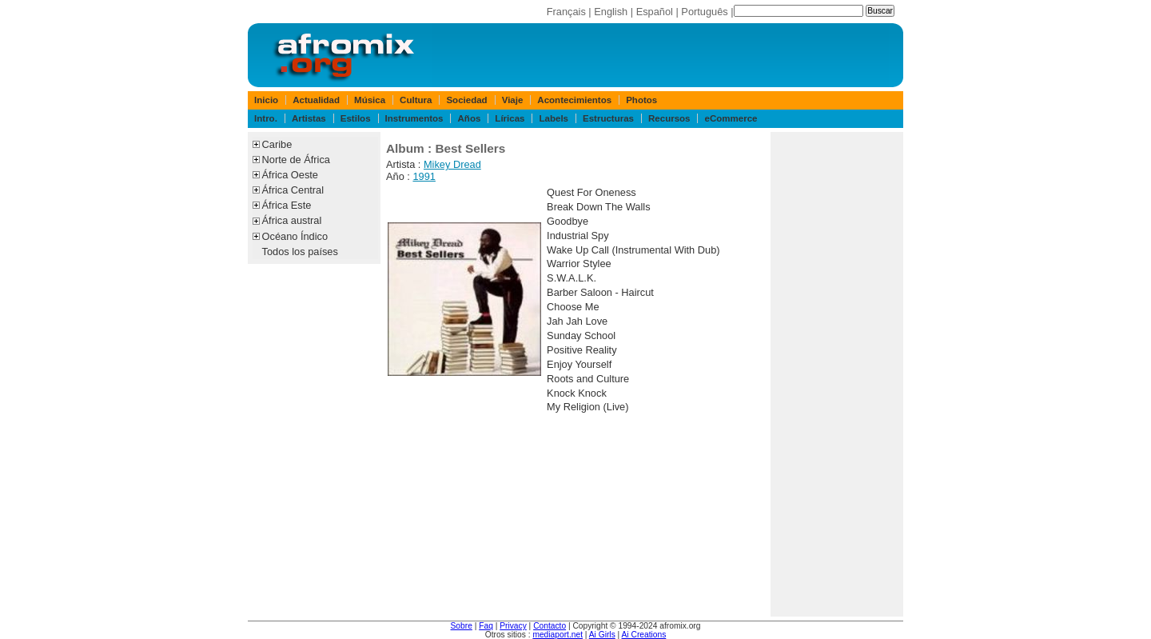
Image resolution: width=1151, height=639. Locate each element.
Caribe (277, 144)
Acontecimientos (574, 100)
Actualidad (316, 100)
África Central (293, 190)
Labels (554, 118)
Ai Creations (644, 634)
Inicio (266, 100)
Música (369, 100)
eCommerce (731, 118)
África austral (292, 220)
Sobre (461, 625)
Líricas (509, 118)
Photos (641, 100)
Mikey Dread (452, 164)
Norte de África (296, 160)
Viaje (513, 100)
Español (654, 12)
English (610, 12)
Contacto (549, 625)
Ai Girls (602, 634)
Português (704, 12)
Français (566, 12)
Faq (486, 625)
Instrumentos (414, 118)
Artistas (309, 118)
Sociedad (466, 100)
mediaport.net (557, 634)
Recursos (669, 118)
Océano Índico (295, 236)
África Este (287, 205)
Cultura (416, 100)
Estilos (356, 118)
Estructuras (608, 118)
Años (469, 118)
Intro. (265, 118)
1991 (423, 176)
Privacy (513, 625)
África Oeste (290, 175)
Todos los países (300, 252)
